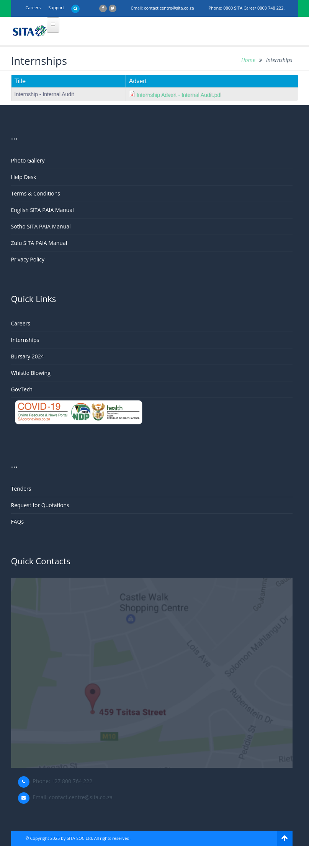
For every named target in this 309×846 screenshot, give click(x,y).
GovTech (22, 389)
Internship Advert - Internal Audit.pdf (179, 95)
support (56, 7)
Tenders (21, 488)
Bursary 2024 (27, 356)
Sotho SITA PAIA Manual (41, 226)
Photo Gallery (28, 160)
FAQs (17, 521)
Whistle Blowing (31, 372)
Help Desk (23, 177)
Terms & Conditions (35, 193)
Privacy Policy (27, 259)
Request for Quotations (40, 505)
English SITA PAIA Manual (42, 210)
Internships (25, 339)
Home (248, 60)
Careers (33, 7)
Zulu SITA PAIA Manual (39, 242)
